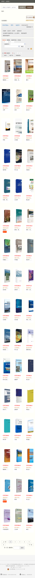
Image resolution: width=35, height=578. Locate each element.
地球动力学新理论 (18, 318)
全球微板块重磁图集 (19, 348)
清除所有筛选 (30, 20)
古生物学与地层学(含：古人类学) (11, 33)
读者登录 (8, 5)
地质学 (18, 25)
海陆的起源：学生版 (8, 497)
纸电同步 (17, 55)
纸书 (4, 55)
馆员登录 (14, 5)
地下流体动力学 (7, 377)
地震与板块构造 (30, 198)
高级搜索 (29, 7)
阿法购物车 (30, 17)
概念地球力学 (17, 108)
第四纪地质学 (6, 35)
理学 (12, 25)
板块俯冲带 (29, 348)
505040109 (29, 574)
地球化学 (19, 31)
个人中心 (29, 5)
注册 (20, 5)
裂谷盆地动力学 (7, 348)
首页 (24, 5)
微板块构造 (17, 168)
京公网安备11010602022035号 (17, 569)
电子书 (10, 55)
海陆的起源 (5, 78)
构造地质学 (24, 33)
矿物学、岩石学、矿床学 (9, 31)
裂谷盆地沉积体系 (18, 407)
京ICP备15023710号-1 (16, 567)
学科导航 (5, 25)
